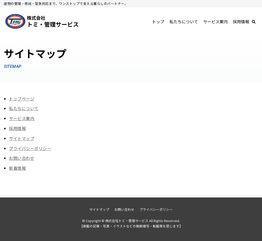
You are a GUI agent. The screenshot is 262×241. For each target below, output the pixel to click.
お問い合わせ (21, 158)
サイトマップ (21, 138)
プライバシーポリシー (30, 148)
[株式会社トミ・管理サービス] (42, 21)
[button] (254, 22)
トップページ (21, 99)
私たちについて (183, 21)
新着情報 (17, 168)
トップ (158, 21)
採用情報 (241, 21)
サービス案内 (215, 21)
